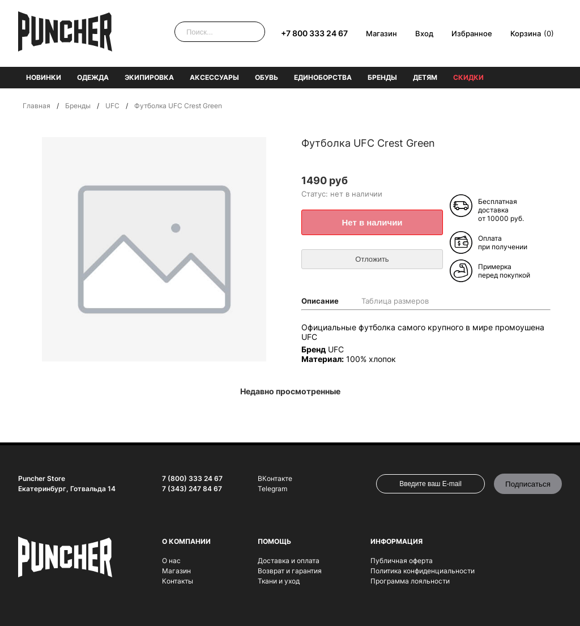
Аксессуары (214, 77)
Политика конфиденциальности (422, 571)
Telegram (272, 488)
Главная (36, 105)
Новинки (43, 77)
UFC (112, 105)
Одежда (93, 77)
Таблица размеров (395, 300)
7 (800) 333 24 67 (192, 478)
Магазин (381, 33)
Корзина (525, 33)
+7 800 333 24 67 (314, 33)
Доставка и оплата (288, 560)
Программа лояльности (410, 581)
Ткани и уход (279, 581)
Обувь (266, 77)
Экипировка (149, 77)
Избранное (471, 33)
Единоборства (323, 77)
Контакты (177, 581)
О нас (171, 560)
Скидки (468, 77)
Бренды (382, 77)
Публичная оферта (401, 560)
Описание (320, 300)
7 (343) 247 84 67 (192, 488)
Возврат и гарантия (290, 571)
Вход (424, 33)
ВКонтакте (275, 478)
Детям (425, 77)
